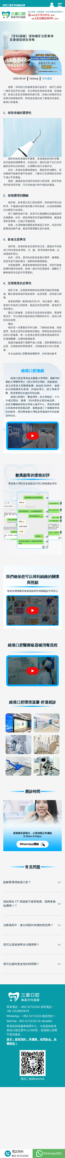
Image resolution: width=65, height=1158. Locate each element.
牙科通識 (47, 78)
